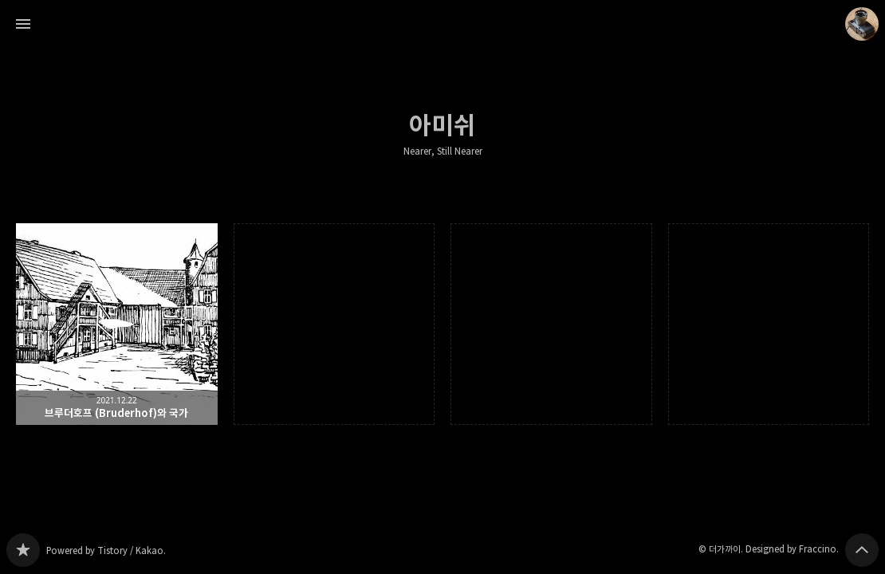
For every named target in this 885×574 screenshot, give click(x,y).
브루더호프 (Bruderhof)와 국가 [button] (117, 324)
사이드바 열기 (23, 24)
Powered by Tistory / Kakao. (106, 550)
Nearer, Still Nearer (442, 151)
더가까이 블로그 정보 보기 (862, 24)
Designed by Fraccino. (792, 549)
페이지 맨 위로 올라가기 (862, 550)
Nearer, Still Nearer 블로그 (23, 550)
